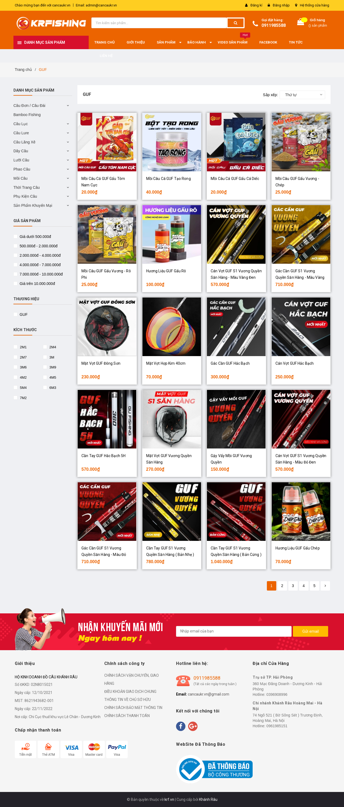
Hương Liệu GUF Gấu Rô (166, 271)
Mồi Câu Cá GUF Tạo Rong (168, 178)
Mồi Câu (20, 178)
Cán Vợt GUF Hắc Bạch (294, 363)
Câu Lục (20, 124)
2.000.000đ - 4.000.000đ (39, 255)
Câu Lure (21, 133)
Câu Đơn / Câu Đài (29, 105)
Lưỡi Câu (21, 160)
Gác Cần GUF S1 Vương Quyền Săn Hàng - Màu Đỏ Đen (103, 554)
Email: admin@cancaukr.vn (96, 5)
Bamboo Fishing (27, 115)
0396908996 (276, 694)
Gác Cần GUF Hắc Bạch (230, 363)
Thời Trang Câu (26, 187)
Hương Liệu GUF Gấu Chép (297, 548)
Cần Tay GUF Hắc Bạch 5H (103, 456)
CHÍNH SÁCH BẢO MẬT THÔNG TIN (133, 707)
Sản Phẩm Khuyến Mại (32, 205)
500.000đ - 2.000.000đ (38, 246)
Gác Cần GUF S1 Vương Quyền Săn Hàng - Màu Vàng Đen (300, 277)
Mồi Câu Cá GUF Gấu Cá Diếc (235, 178)
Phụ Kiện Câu (25, 196)
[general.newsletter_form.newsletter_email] (234, 631)
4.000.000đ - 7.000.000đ (39, 265)
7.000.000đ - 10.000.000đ (41, 274)
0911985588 (273, 25)
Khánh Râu (208, 799)
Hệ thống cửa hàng (314, 5)
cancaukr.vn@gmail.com (208, 694)
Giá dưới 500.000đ (35, 236)
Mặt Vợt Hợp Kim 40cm (166, 363)
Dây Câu (20, 151)
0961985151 (276, 726)
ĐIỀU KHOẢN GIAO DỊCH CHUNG (130, 691)
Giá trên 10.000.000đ (37, 283)
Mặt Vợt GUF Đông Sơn (100, 363)
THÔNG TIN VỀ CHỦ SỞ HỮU (127, 699)
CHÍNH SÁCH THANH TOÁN (127, 716)
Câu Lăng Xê (24, 142)
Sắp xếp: (270, 95)
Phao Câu (21, 169)
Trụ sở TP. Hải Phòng (273, 677)
